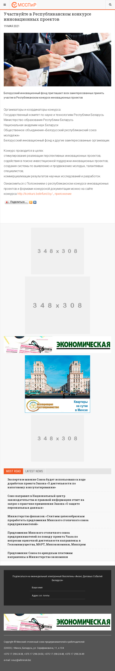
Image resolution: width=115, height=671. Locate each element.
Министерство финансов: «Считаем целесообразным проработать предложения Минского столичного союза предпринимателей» (47, 520)
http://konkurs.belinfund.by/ (35, 194)
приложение (63, 194)
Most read (13, 471)
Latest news (34, 471)
